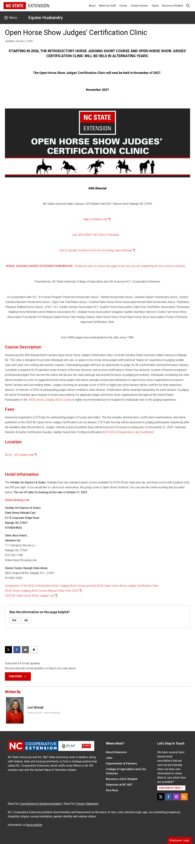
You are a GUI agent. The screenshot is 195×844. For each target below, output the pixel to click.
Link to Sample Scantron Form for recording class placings (95, 250)
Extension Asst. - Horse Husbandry (43, 713)
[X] (160, 796)
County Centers (139, 5)
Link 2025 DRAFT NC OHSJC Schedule (95, 234)
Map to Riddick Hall (95, 219)
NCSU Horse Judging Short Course (50, 399)
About (92, 5)
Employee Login (179, 840)
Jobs (109, 758)
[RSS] (184, 796)
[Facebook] (168, 796)
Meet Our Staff (107, 5)
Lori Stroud (35, 707)
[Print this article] (33, 649)
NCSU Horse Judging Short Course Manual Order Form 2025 (41, 590)
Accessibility (34, 825)
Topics (155, 5)
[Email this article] (25, 649)
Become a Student (172, 5)
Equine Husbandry (45, 17)
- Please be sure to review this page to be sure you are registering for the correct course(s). (96, 266)
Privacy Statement (87, 803)
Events (123, 5)
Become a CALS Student (121, 779)
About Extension (116, 752)
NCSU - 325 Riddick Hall (19, 455)
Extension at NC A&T (119, 784)
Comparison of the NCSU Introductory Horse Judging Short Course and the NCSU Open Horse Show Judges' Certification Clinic (82, 585)
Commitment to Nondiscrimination (40, 803)
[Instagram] (176, 796)
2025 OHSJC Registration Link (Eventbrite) (128, 432)
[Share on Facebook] (16, 649)
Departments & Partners (121, 763)
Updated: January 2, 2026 (19, 41)
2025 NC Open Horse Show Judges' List (29, 595)
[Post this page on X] (8, 649)
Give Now (112, 790)
